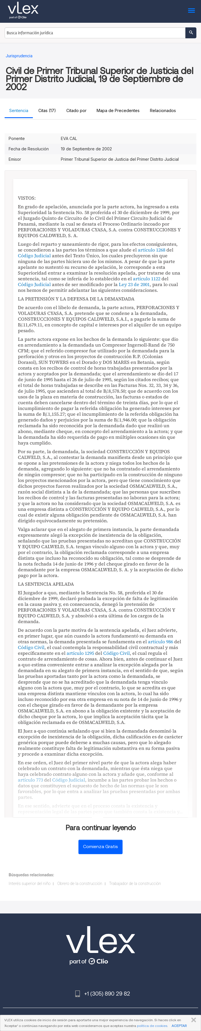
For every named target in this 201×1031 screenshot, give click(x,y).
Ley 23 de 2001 (134, 284)
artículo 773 (30, 780)
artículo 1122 (146, 278)
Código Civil (31, 647)
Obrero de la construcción (79, 883)
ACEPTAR (179, 1026)
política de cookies (152, 1026)
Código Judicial (34, 255)
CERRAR (192, 1020)
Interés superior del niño (29, 883)
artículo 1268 (151, 250)
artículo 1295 (80, 653)
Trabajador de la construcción (135, 883)
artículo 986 (160, 641)
